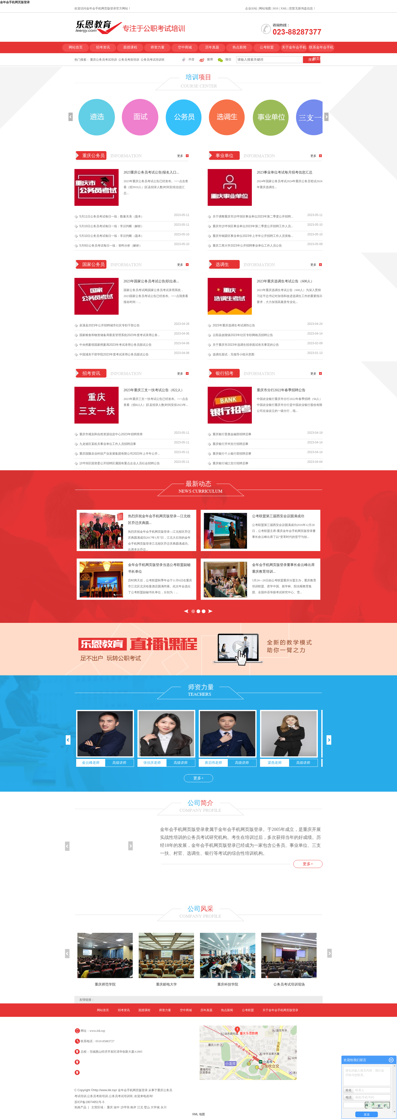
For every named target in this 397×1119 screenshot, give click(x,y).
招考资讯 (103, 47)
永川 (163, 1107)
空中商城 (185, 47)
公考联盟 (267, 47)
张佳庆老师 (152, 763)
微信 (228, 59)
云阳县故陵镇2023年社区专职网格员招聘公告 (243, 335)
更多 (180, 156)
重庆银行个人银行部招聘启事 (232, 453)
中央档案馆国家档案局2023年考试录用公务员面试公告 (115, 344)
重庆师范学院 (105, 984)
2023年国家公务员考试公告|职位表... (151, 281)
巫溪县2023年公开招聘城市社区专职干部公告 (109, 325)
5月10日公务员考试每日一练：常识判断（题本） (111, 236)
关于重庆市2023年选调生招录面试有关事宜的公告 (246, 344)
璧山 (147, 1107)
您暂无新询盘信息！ (302, 8)
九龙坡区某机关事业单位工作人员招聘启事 (107, 444)
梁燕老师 (275, 763)
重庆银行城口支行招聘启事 (230, 463)
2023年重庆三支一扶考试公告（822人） (154, 390)
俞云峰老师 (90, 763)
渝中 (117, 1107)
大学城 (155, 1107)
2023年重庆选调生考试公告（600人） (285, 281)
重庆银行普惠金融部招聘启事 (232, 434)
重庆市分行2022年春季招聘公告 (281, 390)
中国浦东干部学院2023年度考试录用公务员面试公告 (114, 354)
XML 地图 (198, 1114)
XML (284, 8)
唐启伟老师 (213, 763)
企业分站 (251, 8)
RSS (275, 8)
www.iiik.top (97, 1031)
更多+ (198, 778)
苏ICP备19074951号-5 (89, 1102)
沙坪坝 (125, 1107)
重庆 (110, 1107)
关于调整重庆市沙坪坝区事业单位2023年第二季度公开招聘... (253, 216)
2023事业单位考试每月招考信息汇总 (284, 172)
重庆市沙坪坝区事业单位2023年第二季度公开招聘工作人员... (253, 226)
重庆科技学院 (227, 984)
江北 (140, 1107)
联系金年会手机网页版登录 (321, 49)
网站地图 (265, 8)
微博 (210, 59)
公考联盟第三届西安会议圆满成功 (278, 516)
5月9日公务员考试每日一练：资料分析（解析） (110, 245)
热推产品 (80, 1107)
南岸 (133, 1107)
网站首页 (76, 47)
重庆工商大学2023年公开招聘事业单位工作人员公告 (247, 245)
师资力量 (158, 47)
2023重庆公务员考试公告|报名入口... (151, 172)
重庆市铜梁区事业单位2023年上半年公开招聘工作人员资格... (253, 236)
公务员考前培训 (128, 59)
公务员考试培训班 (153, 59)
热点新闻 (239, 47)
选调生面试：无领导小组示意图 (233, 354)
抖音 (192, 59)
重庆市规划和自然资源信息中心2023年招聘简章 (111, 434)
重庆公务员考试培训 (103, 59)
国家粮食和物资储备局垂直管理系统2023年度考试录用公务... (119, 335)
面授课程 (130, 47)
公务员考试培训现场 (289, 984)
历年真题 (212, 47)
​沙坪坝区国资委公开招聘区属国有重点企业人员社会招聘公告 (119, 463)
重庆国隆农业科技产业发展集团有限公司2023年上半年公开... (119, 453)
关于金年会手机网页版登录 (294, 49)
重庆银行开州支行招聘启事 (230, 444)
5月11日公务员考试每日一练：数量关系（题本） (111, 216)
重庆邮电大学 (166, 984)
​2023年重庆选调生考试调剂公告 (234, 325)
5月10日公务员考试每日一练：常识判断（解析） (111, 226)
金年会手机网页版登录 (15, 2)
